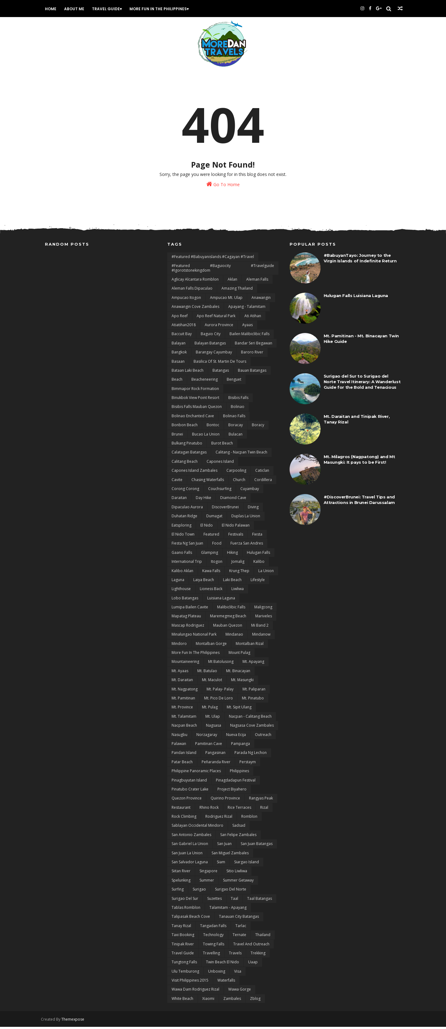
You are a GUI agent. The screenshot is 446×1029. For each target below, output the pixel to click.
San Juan (224, 846)
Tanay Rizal (181, 928)
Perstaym (247, 764)
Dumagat (214, 518)
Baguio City (211, 336)
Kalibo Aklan (182, 573)
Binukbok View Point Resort (195, 400)
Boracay (235, 427)
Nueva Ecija (236, 737)
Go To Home (223, 185)
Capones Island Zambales (194, 472)
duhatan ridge (184, 518)
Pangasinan (215, 755)
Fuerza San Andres (246, 546)
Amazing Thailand (237, 291)
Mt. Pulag (210, 709)
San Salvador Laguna (190, 864)
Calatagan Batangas (189, 455)
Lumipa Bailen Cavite (190, 609)
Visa (237, 973)
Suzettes (214, 901)
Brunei (177, 436)
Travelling (211, 955)
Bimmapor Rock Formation (195, 391)
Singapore (208, 873)
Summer (206, 882)
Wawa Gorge (239, 992)
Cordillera (263, 482)
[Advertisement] (100, 298)
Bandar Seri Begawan (253, 345)
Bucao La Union (206, 436)
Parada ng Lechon (250, 755)
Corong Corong (185, 491)
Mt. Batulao (207, 673)
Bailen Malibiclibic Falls (249, 336)
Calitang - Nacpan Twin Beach (241, 455)
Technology (213, 937)
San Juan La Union (187, 855)
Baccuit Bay (182, 336)
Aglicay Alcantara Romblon (195, 281)
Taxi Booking (183, 937)
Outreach (263, 737)
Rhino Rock (209, 809)
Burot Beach (222, 445)
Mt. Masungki (242, 682)
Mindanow (261, 636)
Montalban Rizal (250, 646)
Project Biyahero (232, 791)
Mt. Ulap (212, 718)
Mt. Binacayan (238, 673)
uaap (253, 964)
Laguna (178, 582)
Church (239, 482)
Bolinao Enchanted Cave (193, 418)
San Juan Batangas (257, 846)
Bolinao (237, 409)
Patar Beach (182, 764)
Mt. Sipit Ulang (239, 709)
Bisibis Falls (238, 400)
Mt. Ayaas (180, 673)
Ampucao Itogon (186, 300)
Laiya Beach (203, 582)
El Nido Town (183, 536)
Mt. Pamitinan (183, 700)
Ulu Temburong (185, 973)
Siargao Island (246, 864)
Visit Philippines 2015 (190, 982)
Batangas (220, 372)
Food (216, 546)
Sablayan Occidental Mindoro (197, 828)
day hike (203, 500)
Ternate (239, 937)
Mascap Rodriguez (188, 627)
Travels (235, 955)
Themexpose (76, 1021)
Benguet (234, 382)
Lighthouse (181, 591)
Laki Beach (232, 582)
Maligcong (263, 609)
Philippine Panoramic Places (196, 773)
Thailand (262, 937)
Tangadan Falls (213, 928)
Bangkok (179, 354)
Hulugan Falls (258, 555)
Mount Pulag (239, 655)
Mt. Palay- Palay (220, 691)
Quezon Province (187, 800)
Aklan (232, 281)
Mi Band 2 (260, 627)
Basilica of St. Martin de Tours (220, 363)
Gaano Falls (182, 555)
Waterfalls (226, 982)
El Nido (206, 527)
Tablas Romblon (186, 910)
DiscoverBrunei (225, 509)
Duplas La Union (245, 518)
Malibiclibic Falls (231, 609)
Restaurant (181, 809)
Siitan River (181, 873)
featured (211, 536)
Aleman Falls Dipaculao (192, 291)
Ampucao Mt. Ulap (226, 300)
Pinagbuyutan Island (189, 782)
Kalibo (259, 564)
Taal (234, 901)
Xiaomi (208, 1001)
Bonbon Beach (185, 427)
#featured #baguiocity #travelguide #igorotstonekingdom (223, 270)
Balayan (179, 345)
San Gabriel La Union (190, 846)
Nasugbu (179, 737)
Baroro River (252, 354)
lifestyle (258, 582)
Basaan (178, 363)
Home (54, 8)
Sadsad (238, 828)
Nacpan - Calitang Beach (250, 718)
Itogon (216, 564)
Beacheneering (204, 382)
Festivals (235, 536)
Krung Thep (239, 573)
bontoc (213, 427)
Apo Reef (180, 318)
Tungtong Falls (184, 964)
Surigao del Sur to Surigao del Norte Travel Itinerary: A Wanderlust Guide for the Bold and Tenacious (362, 384)
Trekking (258, 955)
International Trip (187, 564)
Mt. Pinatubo (253, 700)
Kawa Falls (211, 573)
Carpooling (236, 472)
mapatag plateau (186, 618)
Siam (221, 864)
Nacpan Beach (184, 727)
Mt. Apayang (253, 664)
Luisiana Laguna (221, 600)
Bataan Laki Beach (187, 372)
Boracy (258, 427)
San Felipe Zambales (238, 837)
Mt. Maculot (212, 682)
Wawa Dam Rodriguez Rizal (195, 992)
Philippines (239, 773)
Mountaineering (185, 664)
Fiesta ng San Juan (187, 546)
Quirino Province (225, 800)
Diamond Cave (233, 500)
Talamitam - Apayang (228, 910)
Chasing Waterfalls (207, 482)
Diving (253, 509)
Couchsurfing (219, 491)
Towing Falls (213, 946)
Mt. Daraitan (182, 682)
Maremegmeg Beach (228, 618)
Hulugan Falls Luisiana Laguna (356, 298)
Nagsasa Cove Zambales (252, 727)
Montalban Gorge (211, 646)
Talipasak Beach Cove (191, 919)
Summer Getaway (238, 882)
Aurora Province (219, 327)
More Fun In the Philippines (161, 8)
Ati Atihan (252, 318)
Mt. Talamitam (184, 718)
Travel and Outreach (251, 946)
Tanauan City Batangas (239, 919)
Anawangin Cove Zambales (195, 309)
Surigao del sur (185, 901)
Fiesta (257, 536)
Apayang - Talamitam (246, 309)
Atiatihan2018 (184, 327)
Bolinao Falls (234, 418)
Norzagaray (206, 737)
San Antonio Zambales (191, 837)
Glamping (209, 555)
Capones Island (220, 463)
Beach (177, 382)
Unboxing (216, 973)
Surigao (199, 891)
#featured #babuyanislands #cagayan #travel (213, 259)
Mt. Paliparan (254, 691)
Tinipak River (183, 946)
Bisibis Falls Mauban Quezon (197, 409)
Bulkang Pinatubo (187, 445)
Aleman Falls (257, 281)
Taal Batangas (259, 901)
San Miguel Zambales (230, 855)
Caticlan (262, 472)
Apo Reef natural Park (216, 318)
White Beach (182, 1001)
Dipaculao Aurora (187, 509)
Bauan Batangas (252, 372)
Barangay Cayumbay (214, 354)
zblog (255, 1001)
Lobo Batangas (185, 600)
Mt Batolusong (221, 664)
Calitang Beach (185, 463)
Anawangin (261, 300)
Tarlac (240, 928)
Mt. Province (182, 709)
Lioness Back (211, 591)
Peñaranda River (216, 764)
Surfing (178, 891)
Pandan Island (184, 755)
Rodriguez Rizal (218, 818)
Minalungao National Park (194, 636)
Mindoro (179, 646)
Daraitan (179, 500)
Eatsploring (181, 527)
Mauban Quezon (227, 627)
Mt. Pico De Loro (218, 700)
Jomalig (237, 564)
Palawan (179, 746)
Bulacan (236, 436)
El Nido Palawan (236, 527)
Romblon (249, 818)
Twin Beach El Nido (222, 964)
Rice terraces (239, 809)
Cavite (177, 482)
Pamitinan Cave (208, 746)
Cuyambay (249, 491)
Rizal (264, 809)
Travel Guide (110, 8)
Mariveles (263, 618)
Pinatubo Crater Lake (190, 791)
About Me (78, 8)
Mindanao (234, 636)
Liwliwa (237, 591)
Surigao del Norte (230, 891)
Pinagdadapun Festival (236, 782)
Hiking (232, 555)
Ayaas (247, 327)
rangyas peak (261, 800)
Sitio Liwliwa (236, 873)
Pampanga (240, 746)
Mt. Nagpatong (185, 691)
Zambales (232, 1001)
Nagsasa (213, 727)
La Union (266, 573)
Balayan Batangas (210, 345)
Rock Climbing (184, 818)
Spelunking (181, 882)
